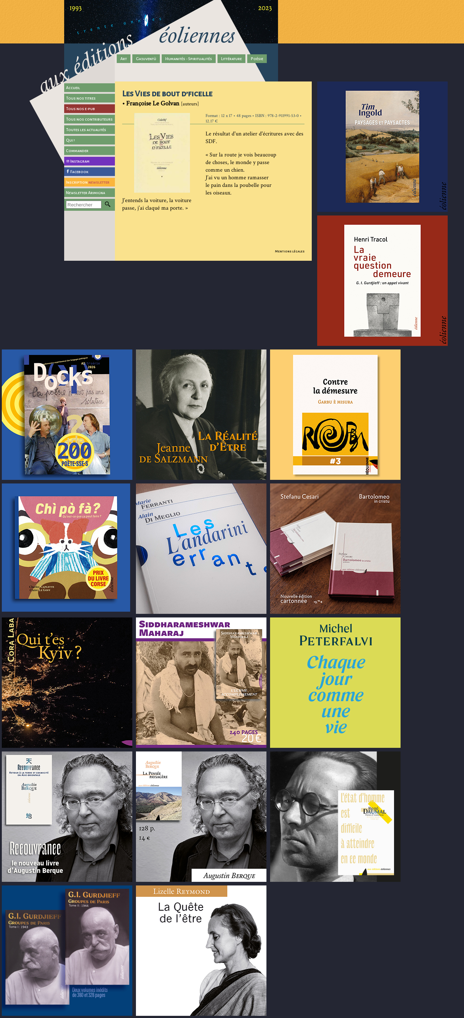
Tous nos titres (81, 98)
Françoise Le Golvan (152, 103)
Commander (77, 150)
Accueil (73, 87)
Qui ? (70, 140)
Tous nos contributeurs (89, 119)
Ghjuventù (146, 58)
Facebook (79, 171)
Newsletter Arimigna (85, 192)
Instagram (80, 161)
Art (123, 58)
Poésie (257, 58)
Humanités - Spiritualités (188, 58)
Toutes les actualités (86, 129)
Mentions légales (289, 251)
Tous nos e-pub (80, 108)
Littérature (231, 58)
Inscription (87, 182)
